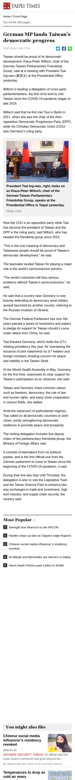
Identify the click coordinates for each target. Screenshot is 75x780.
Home (7, 16)
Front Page (20, 16)
